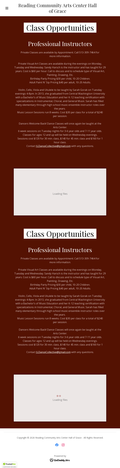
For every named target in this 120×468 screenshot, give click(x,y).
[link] (58, 12)
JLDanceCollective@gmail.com (53, 146)
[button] (7, 8)
